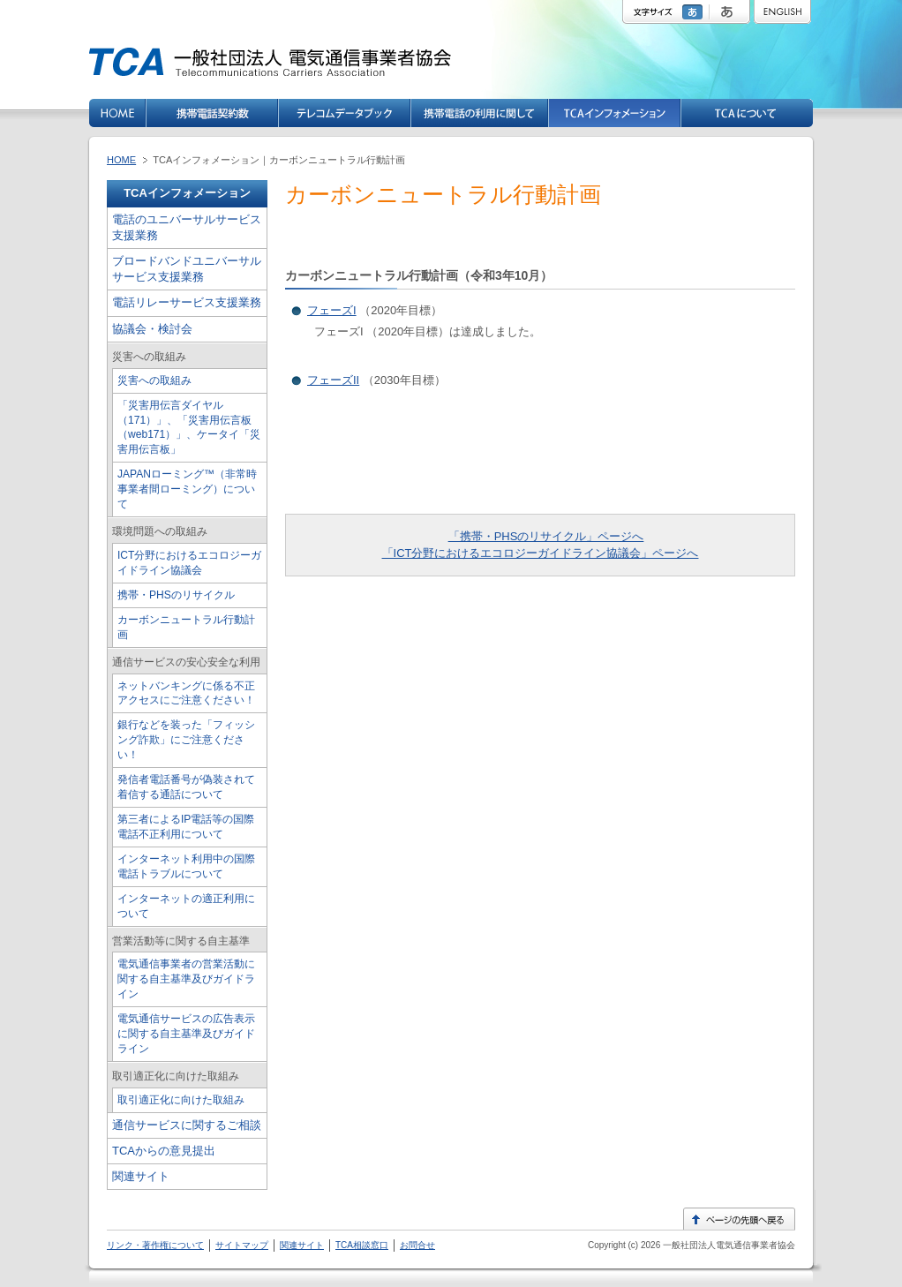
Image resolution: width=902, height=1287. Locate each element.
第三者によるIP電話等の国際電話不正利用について (185, 826)
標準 (695, 12)
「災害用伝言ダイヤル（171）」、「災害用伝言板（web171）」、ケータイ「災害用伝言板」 (188, 427)
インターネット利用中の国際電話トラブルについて (186, 866)
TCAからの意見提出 (163, 1150)
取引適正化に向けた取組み (180, 1100)
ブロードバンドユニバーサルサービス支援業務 (186, 268)
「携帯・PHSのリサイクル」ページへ (546, 536)
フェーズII (333, 380)
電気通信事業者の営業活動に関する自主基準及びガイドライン (186, 979)
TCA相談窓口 (361, 1245)
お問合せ (417, 1245)
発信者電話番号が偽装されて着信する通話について (186, 787)
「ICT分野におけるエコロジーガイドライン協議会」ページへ (540, 553)
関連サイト (140, 1176)
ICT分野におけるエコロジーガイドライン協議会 (189, 562)
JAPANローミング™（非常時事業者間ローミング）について (187, 489)
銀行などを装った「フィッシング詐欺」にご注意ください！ (186, 740)
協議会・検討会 (152, 328)
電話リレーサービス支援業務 (186, 302)
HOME (121, 159)
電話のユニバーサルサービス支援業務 (186, 227)
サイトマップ (241, 1245)
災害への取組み (154, 380)
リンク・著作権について (155, 1245)
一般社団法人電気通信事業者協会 (727, 1245)
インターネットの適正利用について (186, 906)
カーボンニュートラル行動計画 (186, 627)
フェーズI (332, 310)
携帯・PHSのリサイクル (176, 595)
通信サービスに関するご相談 (186, 1125)
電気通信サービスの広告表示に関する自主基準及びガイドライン (186, 1033)
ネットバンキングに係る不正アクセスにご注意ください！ (186, 693)
